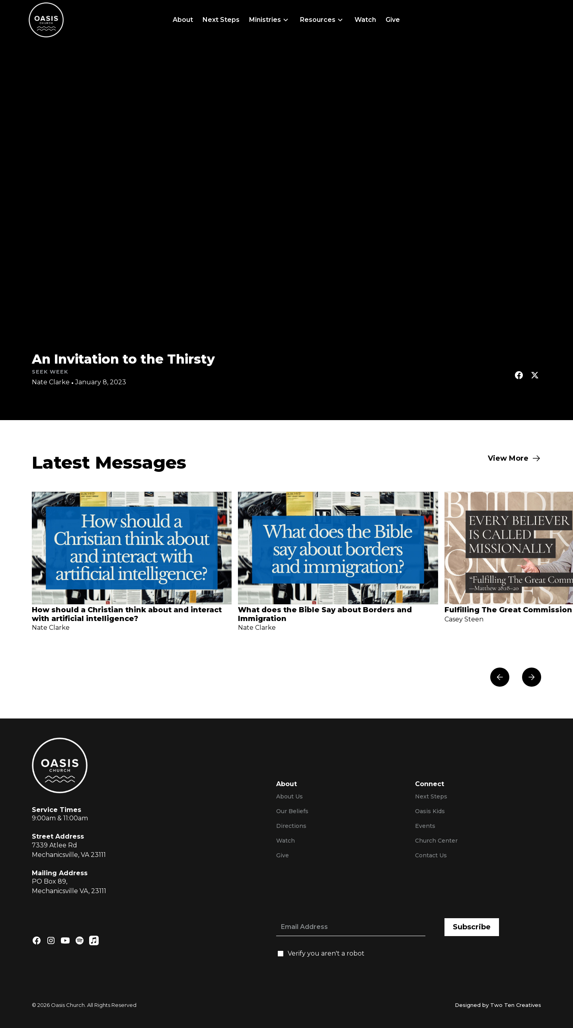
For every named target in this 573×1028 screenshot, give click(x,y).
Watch (365, 19)
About (183, 19)
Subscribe (472, 927)
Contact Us (431, 855)
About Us (289, 796)
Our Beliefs (292, 811)
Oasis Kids (430, 811)
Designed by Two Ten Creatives (498, 1005)
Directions (291, 825)
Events (425, 825)
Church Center (436, 840)
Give (393, 19)
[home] (46, 19)
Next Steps (221, 19)
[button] (269, 20)
